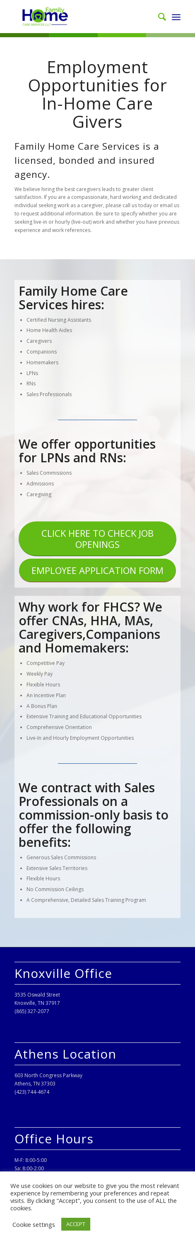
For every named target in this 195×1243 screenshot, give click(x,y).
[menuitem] (158, 16)
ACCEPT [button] (75, 1224)
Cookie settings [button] (33, 1224)
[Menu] (176, 16)
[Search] (158, 16)
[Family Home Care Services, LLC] (80, 16)
